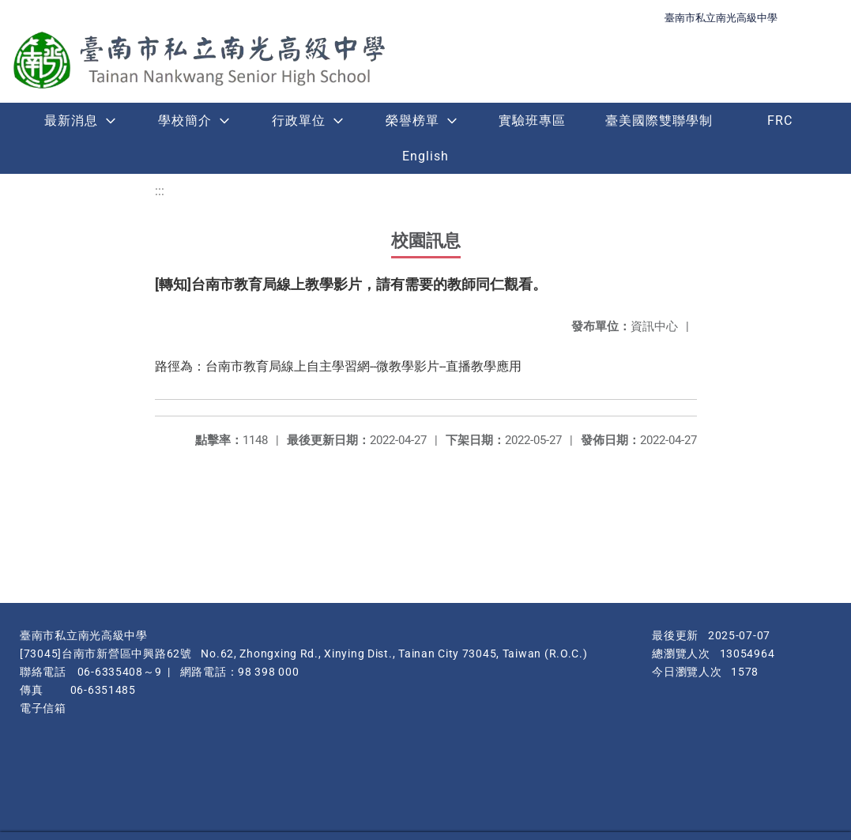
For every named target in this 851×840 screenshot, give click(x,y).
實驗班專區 (532, 120)
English (425, 156)
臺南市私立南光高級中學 (721, 18)
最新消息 (71, 120)
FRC (780, 120)
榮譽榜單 (412, 120)
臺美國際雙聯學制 (659, 120)
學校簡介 (185, 120)
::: (159, 190)
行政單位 (299, 120)
